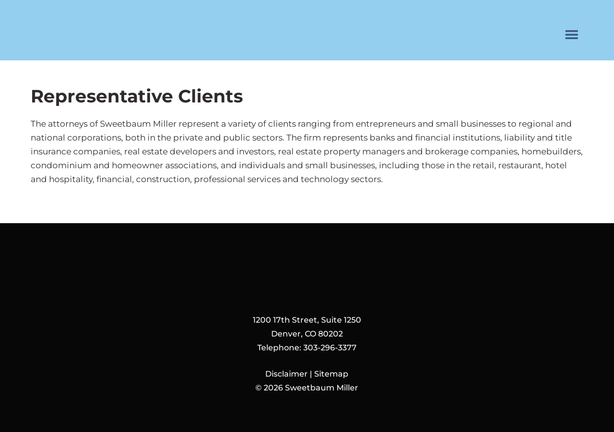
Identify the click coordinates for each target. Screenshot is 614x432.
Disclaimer (286, 374)
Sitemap (331, 374)
